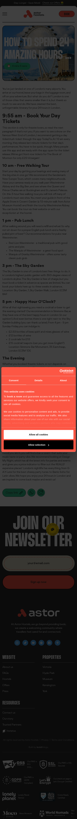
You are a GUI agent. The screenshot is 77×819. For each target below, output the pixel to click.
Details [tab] (39, 380)
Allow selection (38, 444)
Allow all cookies (38, 434)
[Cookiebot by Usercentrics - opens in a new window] (59, 372)
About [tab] (63, 380)
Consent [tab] (13, 380)
